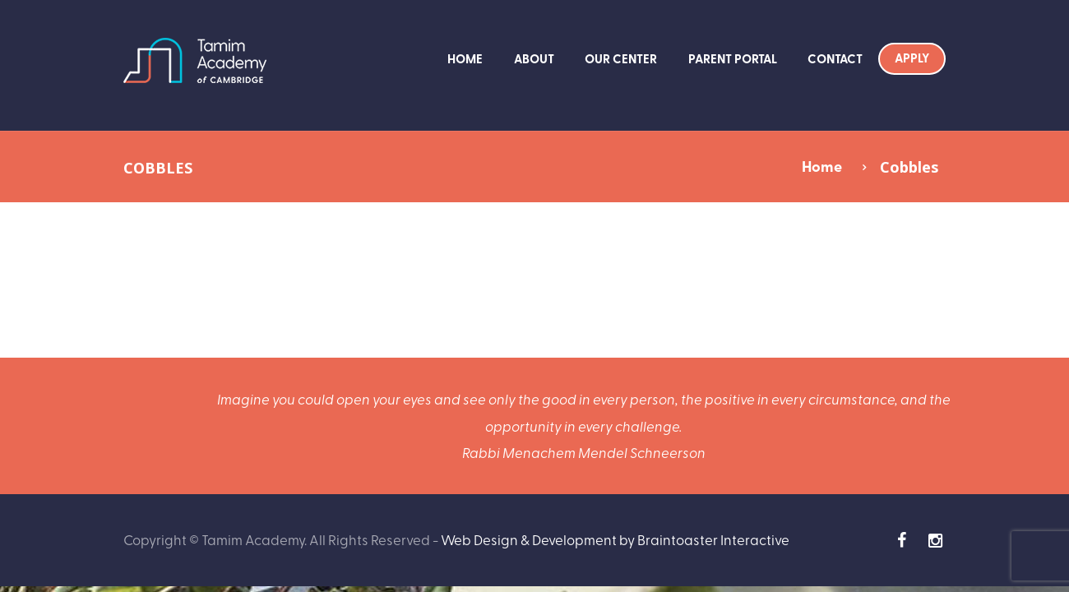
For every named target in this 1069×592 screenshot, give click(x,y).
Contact (835, 58)
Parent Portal (732, 58)
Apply (912, 58)
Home (465, 58)
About (534, 58)
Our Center (621, 58)
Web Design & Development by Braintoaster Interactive (615, 539)
